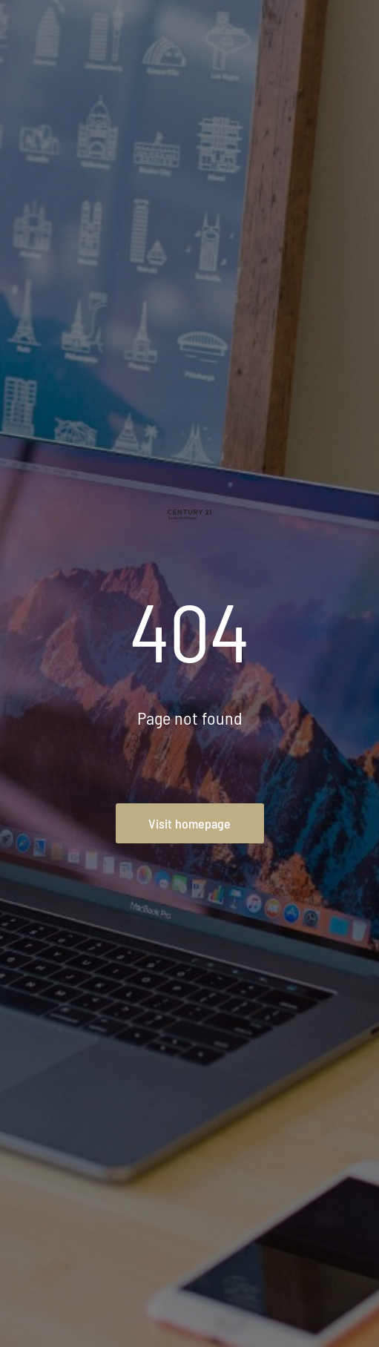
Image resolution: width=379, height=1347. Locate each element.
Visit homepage (189, 823)
